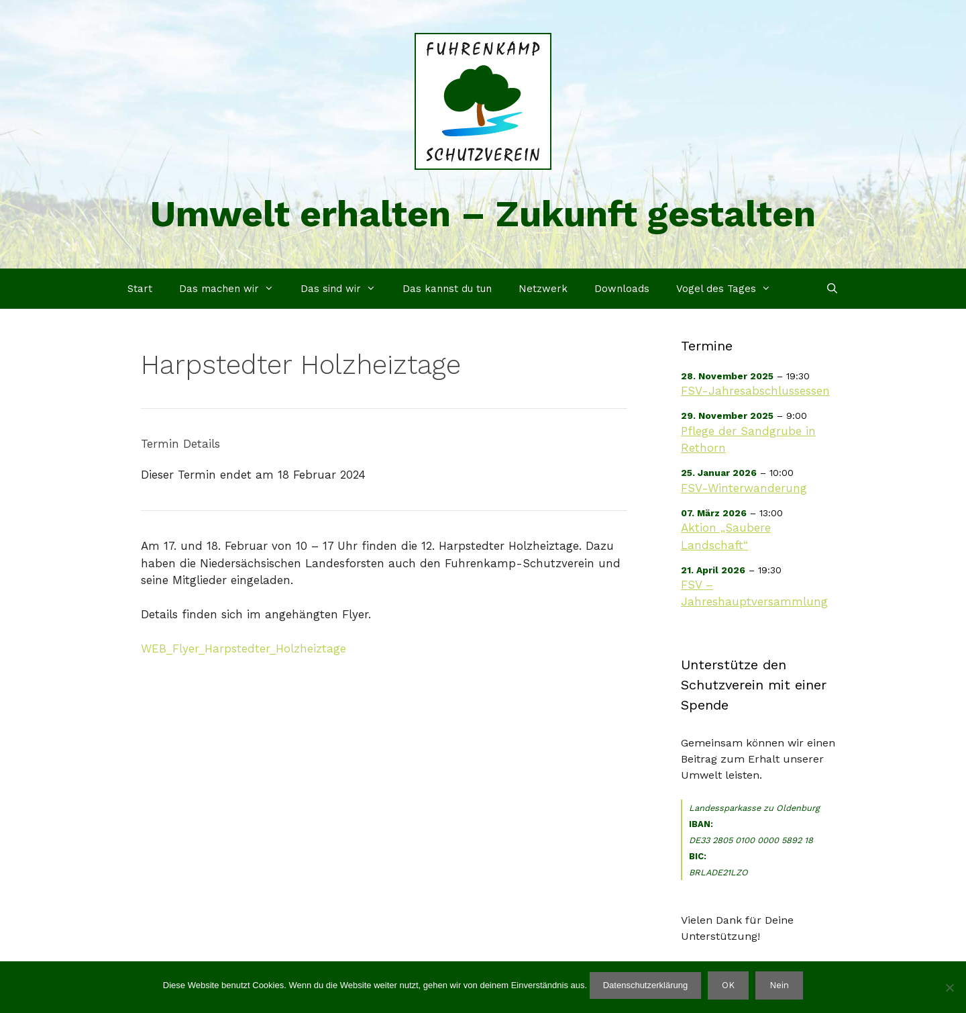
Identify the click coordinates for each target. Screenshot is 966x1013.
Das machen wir (233, 289)
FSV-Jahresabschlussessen (755, 390)
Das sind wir (345, 289)
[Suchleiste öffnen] (832, 289)
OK (728, 985)
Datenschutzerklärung (645, 985)
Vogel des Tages (730, 289)
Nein (779, 985)
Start (139, 289)
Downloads (621, 289)
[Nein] (949, 987)
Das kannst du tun (447, 289)
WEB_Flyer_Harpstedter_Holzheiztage (243, 648)
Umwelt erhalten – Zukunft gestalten (483, 214)
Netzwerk (543, 289)
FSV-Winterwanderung (744, 488)
